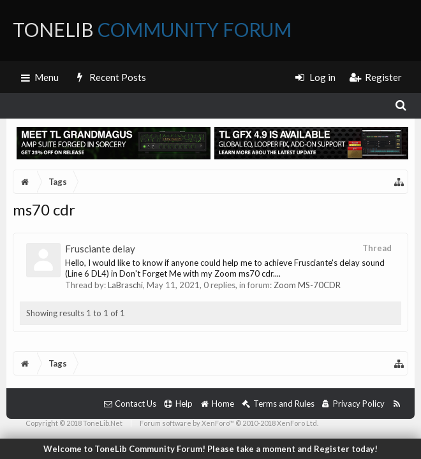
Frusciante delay (100, 248)
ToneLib (152, 29)
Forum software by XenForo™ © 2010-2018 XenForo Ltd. (229, 423)
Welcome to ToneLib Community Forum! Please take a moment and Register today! (210, 449)
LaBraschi (125, 285)
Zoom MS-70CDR (307, 285)
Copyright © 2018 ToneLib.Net (74, 423)
